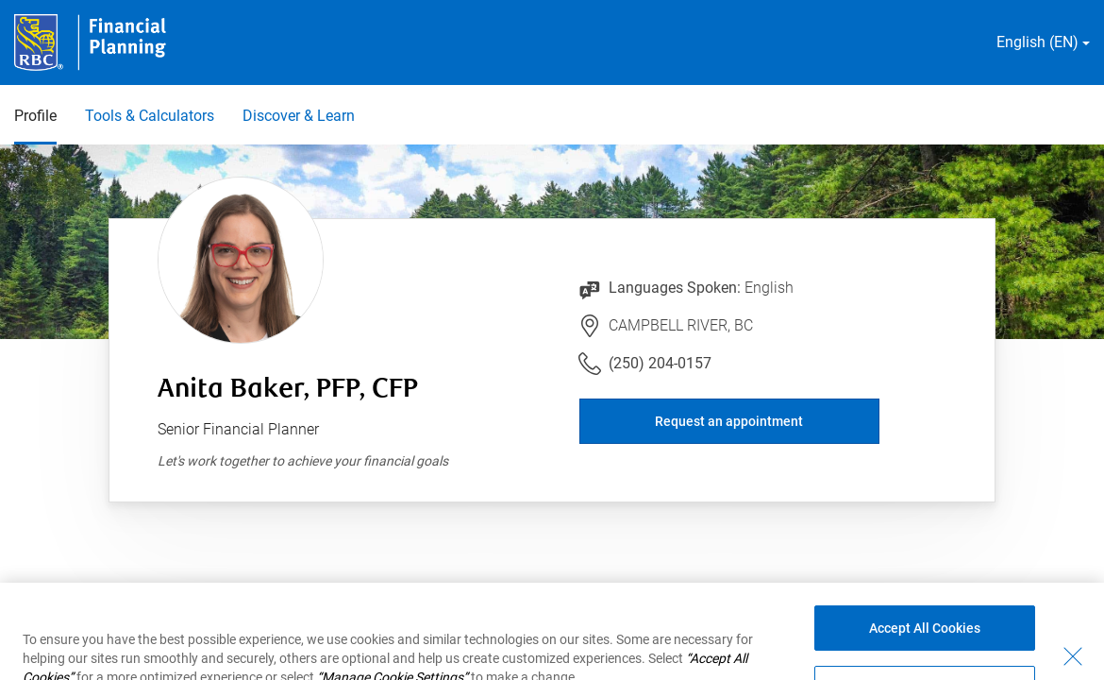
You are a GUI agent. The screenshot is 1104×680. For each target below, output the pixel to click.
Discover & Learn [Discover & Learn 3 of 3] (299, 116)
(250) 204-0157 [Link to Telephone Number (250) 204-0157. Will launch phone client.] (660, 363)
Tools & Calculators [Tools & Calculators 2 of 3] (149, 116)
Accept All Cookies (924, 643)
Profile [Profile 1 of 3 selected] (35, 116)
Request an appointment (729, 421)
